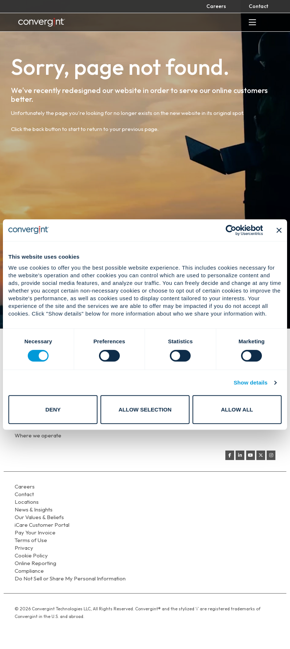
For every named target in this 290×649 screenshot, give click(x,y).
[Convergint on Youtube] (250, 455)
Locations (27, 501)
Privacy (24, 547)
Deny (53, 409)
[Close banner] (279, 230)
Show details (251, 382)
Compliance (29, 570)
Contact (258, 6)
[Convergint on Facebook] (229, 455)
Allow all (237, 409)
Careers (216, 6)
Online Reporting (35, 563)
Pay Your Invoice (35, 532)
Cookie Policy (31, 555)
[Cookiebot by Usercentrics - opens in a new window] (231, 230)
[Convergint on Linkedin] (240, 455)
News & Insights (34, 509)
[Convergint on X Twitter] (260, 455)
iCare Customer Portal (42, 524)
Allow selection (145, 409)
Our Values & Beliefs (39, 517)
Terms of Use (31, 540)
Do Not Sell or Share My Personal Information (70, 578)
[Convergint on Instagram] (271, 455)
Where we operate (38, 435)
